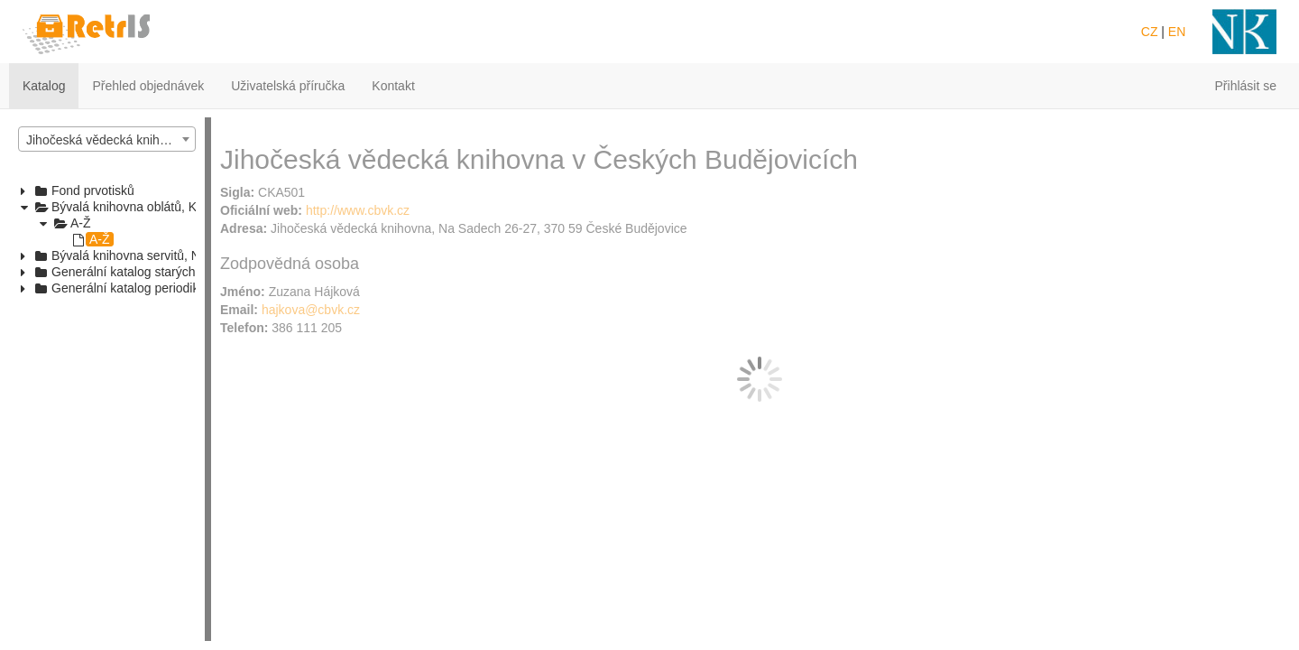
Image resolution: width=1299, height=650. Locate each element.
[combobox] (107, 139)
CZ (1149, 31)
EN (1176, 31)
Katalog (44, 86)
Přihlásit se (1245, 86)
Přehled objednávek (148, 86)
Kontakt (393, 86)
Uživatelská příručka (288, 86)
